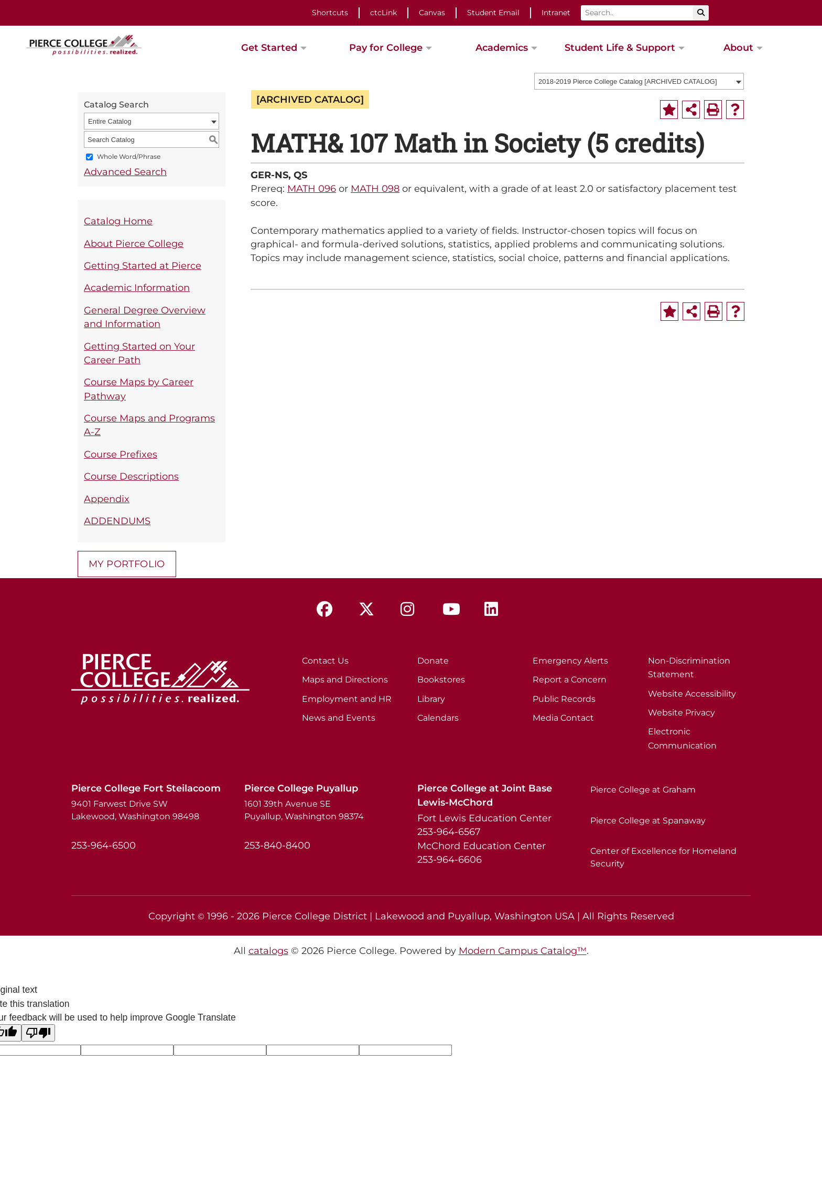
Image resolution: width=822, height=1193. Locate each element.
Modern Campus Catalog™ (523, 950)
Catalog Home (118, 220)
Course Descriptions (131, 476)
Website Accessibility (692, 694)
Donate (433, 661)
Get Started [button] (269, 47)
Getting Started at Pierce (142, 265)
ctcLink (383, 12)
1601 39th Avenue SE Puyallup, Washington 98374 (304, 810)
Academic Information (137, 287)
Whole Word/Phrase (128, 157)
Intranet (556, 12)
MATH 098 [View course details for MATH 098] (375, 188)
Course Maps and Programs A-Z (149, 425)
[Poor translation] (38, 1033)
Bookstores (441, 680)
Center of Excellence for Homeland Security (663, 857)
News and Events (338, 718)
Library (431, 699)
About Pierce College (133, 243)
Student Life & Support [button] (620, 47)
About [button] (738, 47)
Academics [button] (501, 47)
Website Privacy (681, 713)
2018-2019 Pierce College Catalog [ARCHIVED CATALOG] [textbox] (627, 81)
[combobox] (639, 81)
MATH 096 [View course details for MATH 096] (311, 188)
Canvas (432, 12)
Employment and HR (347, 699)
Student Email (493, 12)
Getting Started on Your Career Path (139, 353)
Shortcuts (330, 12)
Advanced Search (125, 171)
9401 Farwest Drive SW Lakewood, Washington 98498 (135, 810)
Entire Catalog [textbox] (109, 121)
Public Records (564, 699)
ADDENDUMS (117, 520)
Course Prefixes (120, 454)
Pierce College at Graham (643, 790)
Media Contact (563, 718)
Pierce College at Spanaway (648, 821)
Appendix (106, 498)
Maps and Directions (345, 680)
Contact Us (325, 661)
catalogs (268, 950)
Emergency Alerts (570, 661)
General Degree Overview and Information (145, 317)
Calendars (438, 718)
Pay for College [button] (386, 47)
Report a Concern (570, 680)
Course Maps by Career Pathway (138, 388)
